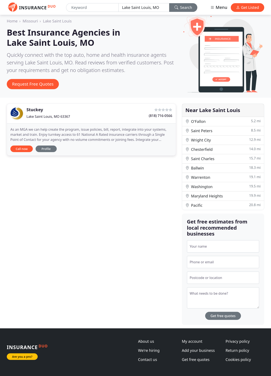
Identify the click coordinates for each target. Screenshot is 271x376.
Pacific (223, 205)
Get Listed (247, 7)
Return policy (237, 350)
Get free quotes (223, 316)
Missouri (30, 21)
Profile (46, 149)
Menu (218, 7)
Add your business (198, 350)
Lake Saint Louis (57, 21)
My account (192, 341)
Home (12, 21)
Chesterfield (223, 149)
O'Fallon (223, 121)
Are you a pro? (22, 357)
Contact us (147, 359)
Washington (223, 186)
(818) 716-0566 (160, 115)
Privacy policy (237, 341)
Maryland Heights (223, 195)
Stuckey (34, 109)
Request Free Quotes (33, 84)
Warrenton (223, 177)
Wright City (223, 140)
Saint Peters (223, 130)
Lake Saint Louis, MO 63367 (48, 116)
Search (183, 7)
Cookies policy (238, 359)
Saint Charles (223, 158)
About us (146, 341)
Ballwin (223, 168)
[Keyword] (92, 7)
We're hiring (149, 350)
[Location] (143, 7)
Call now (22, 149)
